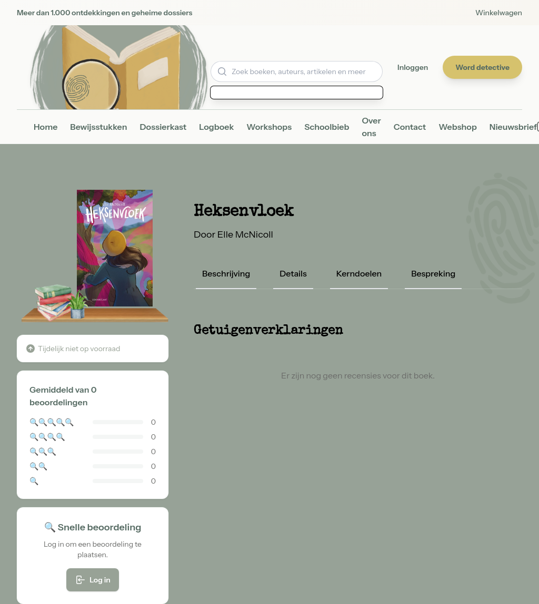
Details (293, 273)
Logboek (216, 126)
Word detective (482, 67)
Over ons (371, 126)
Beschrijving (226, 273)
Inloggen (412, 67)
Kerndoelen (359, 273)
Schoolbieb (326, 126)
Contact (410, 126)
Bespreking (433, 273)
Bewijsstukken (98, 126)
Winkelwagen (498, 12)
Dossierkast (163, 126)
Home (45, 126)
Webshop (457, 126)
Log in (93, 580)
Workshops (269, 126)
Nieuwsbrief (513, 126)
